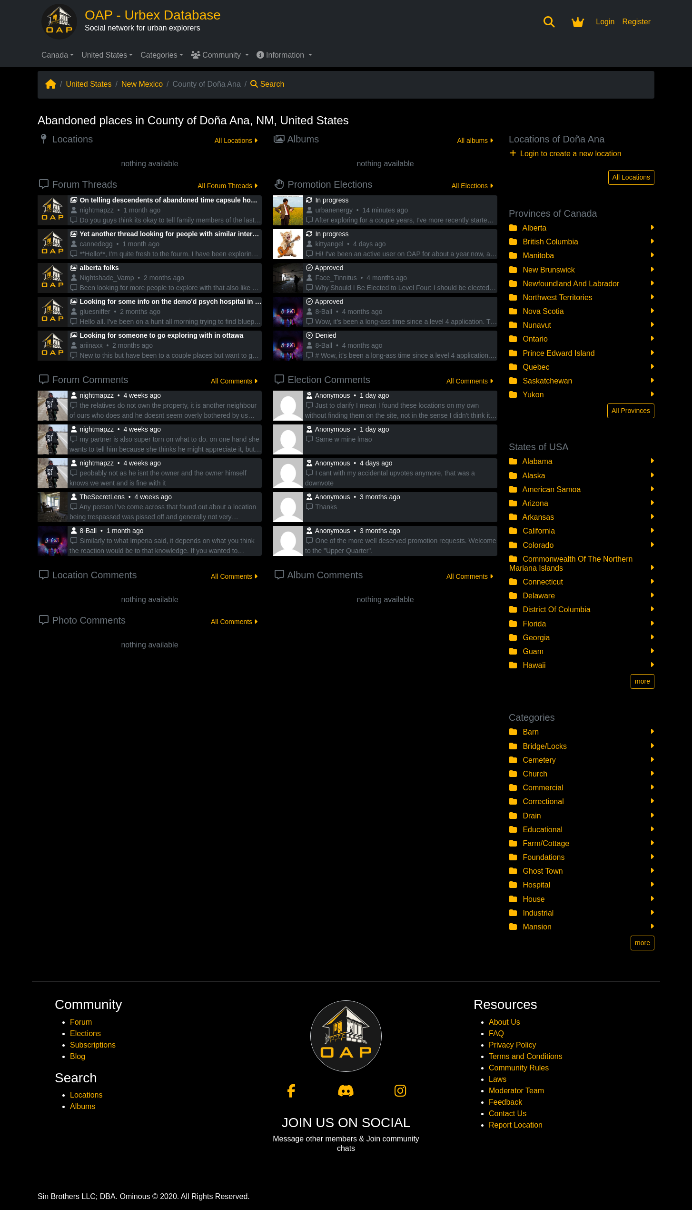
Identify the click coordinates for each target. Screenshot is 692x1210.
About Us (504, 1022)
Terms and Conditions (526, 1056)
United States (104, 55)
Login (605, 22)
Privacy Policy (512, 1045)
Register (636, 22)
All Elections (472, 186)
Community (217, 55)
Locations (86, 1095)
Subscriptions (93, 1045)
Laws (497, 1079)
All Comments (234, 381)
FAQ (496, 1033)
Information (281, 55)
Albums (82, 1106)
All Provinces (631, 410)
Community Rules (519, 1068)
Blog (77, 1056)
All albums (475, 140)
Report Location (516, 1125)
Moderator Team (516, 1091)
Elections (85, 1033)
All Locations (236, 140)
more (642, 681)
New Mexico (142, 84)
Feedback (505, 1102)
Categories (158, 55)
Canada (54, 55)
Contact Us (507, 1113)
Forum (81, 1022)
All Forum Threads (227, 186)
